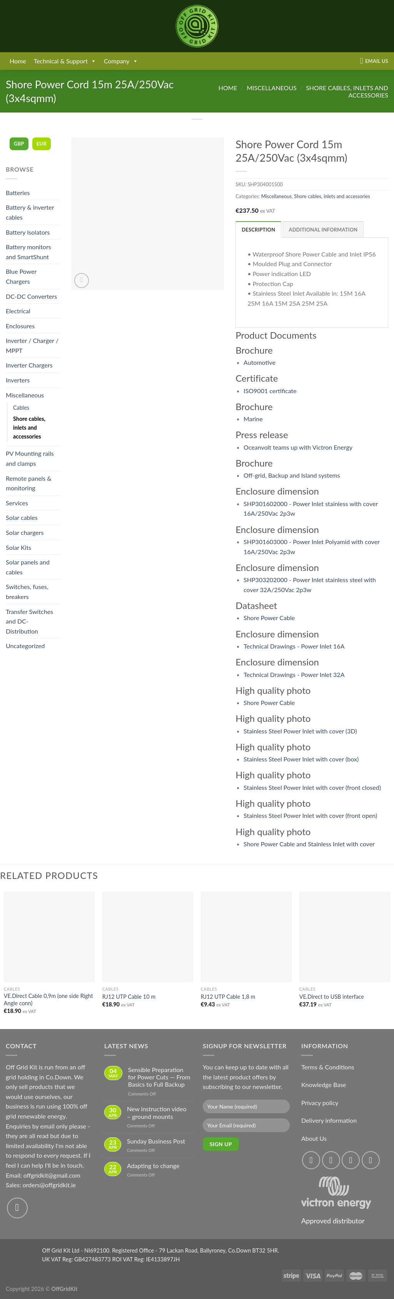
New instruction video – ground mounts (157, 1112)
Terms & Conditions (327, 1067)
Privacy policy (319, 1102)
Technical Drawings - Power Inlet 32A (294, 674)
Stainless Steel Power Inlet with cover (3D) (300, 731)
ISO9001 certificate (270, 390)
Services (17, 502)
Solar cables (22, 517)
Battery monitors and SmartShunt (28, 251)
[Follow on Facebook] (311, 1160)
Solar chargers (25, 532)
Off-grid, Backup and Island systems (292, 475)
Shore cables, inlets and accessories (29, 427)
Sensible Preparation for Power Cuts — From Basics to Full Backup (159, 1077)
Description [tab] (258, 230)
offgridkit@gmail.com (51, 1175)
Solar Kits (18, 547)
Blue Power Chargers (21, 276)
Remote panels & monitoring (29, 483)
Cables (21, 407)
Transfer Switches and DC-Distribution (29, 621)
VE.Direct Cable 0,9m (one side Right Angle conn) (48, 999)
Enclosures (20, 325)
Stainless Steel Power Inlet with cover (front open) (310, 815)
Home (18, 61)
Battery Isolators (28, 232)
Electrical (18, 310)
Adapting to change (153, 1165)
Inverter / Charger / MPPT (32, 345)
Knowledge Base (323, 1084)
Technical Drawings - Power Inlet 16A (294, 646)
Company (121, 61)
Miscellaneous (272, 87)
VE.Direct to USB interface (331, 996)
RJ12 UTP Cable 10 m (128, 996)
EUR (42, 144)
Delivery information (329, 1120)
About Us (314, 1138)
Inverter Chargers (29, 365)
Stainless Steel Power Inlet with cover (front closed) (312, 787)
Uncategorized (25, 645)
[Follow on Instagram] (331, 1160)
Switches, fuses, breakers (27, 591)
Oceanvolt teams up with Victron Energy (298, 447)
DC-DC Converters (31, 296)
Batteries (18, 192)
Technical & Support (65, 61)
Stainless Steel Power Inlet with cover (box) (301, 759)
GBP (19, 144)
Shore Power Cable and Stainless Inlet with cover (309, 843)
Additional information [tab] (323, 230)
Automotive (259, 362)
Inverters (18, 380)
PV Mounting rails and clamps (30, 458)
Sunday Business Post (156, 1141)
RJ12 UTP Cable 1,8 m (228, 996)
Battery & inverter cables (30, 212)
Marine (253, 418)
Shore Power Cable (269, 617)
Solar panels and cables (28, 567)
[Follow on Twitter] (351, 1160)
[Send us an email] (17, 1208)
